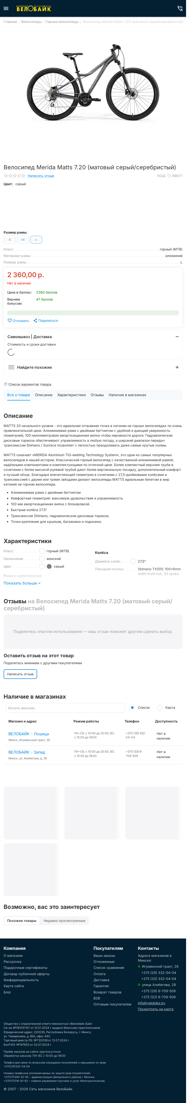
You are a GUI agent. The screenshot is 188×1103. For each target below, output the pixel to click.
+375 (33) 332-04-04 (158, 979)
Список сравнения (109, 967)
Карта (166, 707)
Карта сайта (14, 986)
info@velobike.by (151, 1003)
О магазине (13, 955)
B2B (97, 998)
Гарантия (101, 986)
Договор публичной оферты (26, 974)
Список (140, 707)
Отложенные (104, 961)
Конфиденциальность (21, 980)
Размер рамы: (15, 232)
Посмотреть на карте (156, 1009)
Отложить (18, 320)
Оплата (100, 974)
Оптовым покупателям (112, 1004)
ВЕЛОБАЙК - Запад (26, 752)
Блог (7, 992)
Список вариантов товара (29, 384)
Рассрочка (12, 961)
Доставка (101, 980)
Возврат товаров (107, 992)
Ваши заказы (104, 955)
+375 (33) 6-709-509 (158, 997)
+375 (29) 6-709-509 (158, 991)
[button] (45, 320)
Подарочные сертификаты (25, 967)
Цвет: (8, 184)
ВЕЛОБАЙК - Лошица (28, 733)
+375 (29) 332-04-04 (158, 973)
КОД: (161, 176)
